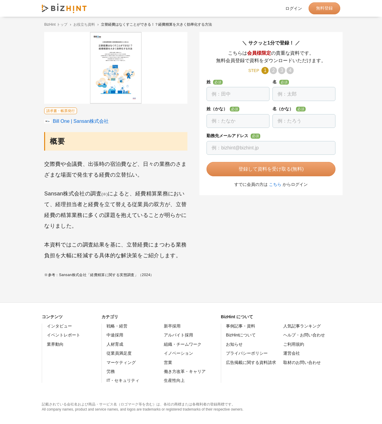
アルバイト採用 (178, 335)
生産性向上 (174, 380)
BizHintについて (241, 335)
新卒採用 (172, 326)
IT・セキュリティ (123, 380)
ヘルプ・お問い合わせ (304, 335)
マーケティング (121, 362)
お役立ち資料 (82, 24)
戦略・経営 (117, 326)
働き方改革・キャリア (185, 371)
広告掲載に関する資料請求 (251, 362)
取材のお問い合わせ (302, 362)
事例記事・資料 (240, 326)
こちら (273, 184)
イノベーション (178, 353)
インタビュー (59, 326)
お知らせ (234, 344)
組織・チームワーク (182, 344)
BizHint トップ (53, 24)
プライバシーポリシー (247, 353)
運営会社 (291, 353)
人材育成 (115, 344)
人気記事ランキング (302, 326)
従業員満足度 (119, 353)
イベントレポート (63, 335)
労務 (111, 371)
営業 (168, 362)
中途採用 (115, 335)
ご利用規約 (293, 344)
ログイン (293, 8)
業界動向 (55, 344)
